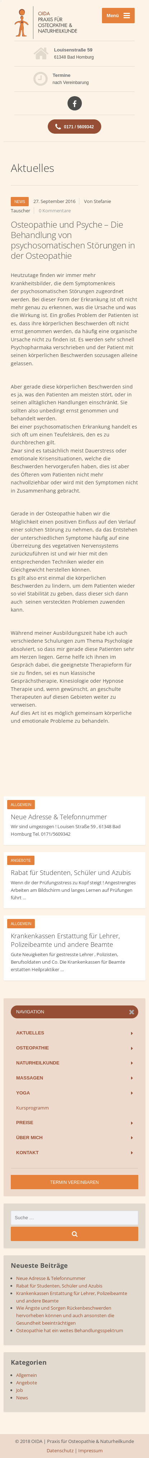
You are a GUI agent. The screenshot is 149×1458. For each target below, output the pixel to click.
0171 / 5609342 (74, 126)
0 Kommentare (55, 210)
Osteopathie (32, 1048)
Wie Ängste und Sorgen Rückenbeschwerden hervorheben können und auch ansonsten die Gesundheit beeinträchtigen (65, 1315)
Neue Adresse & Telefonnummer (59, 816)
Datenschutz (60, 1450)
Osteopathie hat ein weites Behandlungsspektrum (69, 1330)
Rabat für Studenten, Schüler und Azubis (71, 872)
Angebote (21, 861)
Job (19, 1390)
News (19, 202)
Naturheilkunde (37, 1063)
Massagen (29, 1078)
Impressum (90, 1450)
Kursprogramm (32, 1107)
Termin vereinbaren (74, 1182)
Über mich (29, 1137)
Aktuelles (30, 1033)
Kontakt (27, 1152)
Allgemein (21, 805)
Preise (24, 1122)
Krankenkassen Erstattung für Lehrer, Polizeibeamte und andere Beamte (65, 940)
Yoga (23, 1093)
